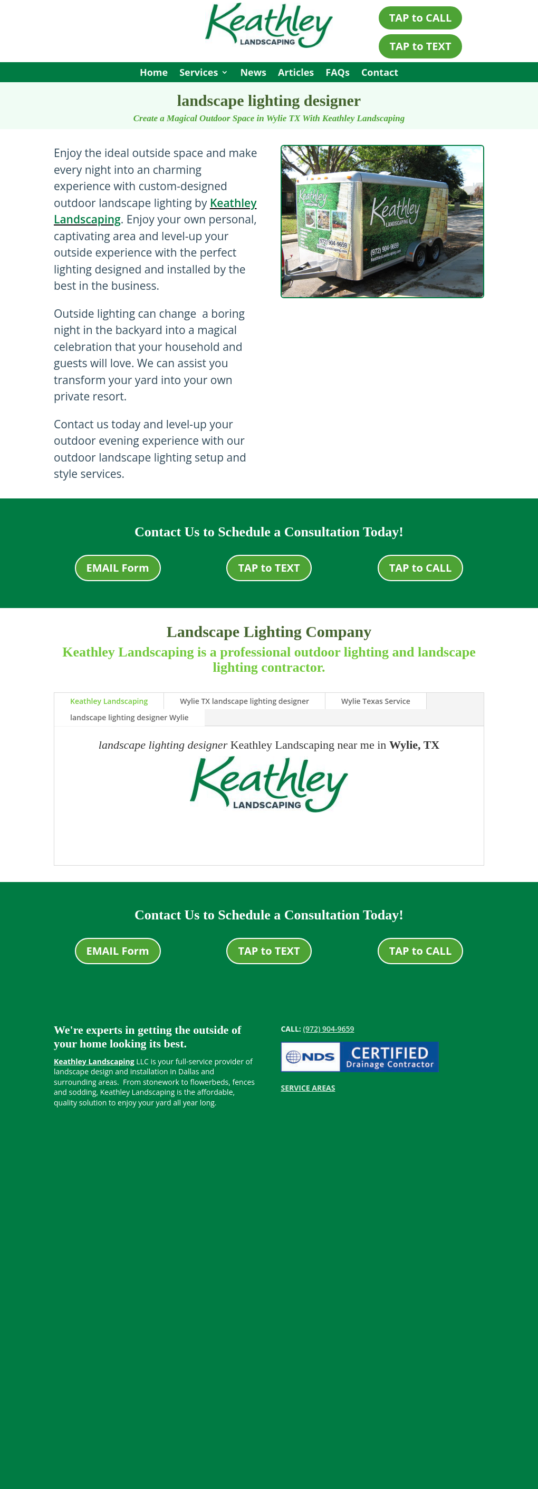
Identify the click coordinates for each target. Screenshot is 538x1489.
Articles (296, 73)
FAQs (337, 73)
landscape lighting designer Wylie (129, 717)
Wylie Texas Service (375, 701)
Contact (379, 73)
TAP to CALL (420, 18)
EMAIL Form (118, 568)
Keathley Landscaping (109, 701)
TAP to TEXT (420, 46)
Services (198, 73)
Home (154, 73)
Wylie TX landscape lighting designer (244, 701)
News (253, 73)
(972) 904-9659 (328, 1029)
